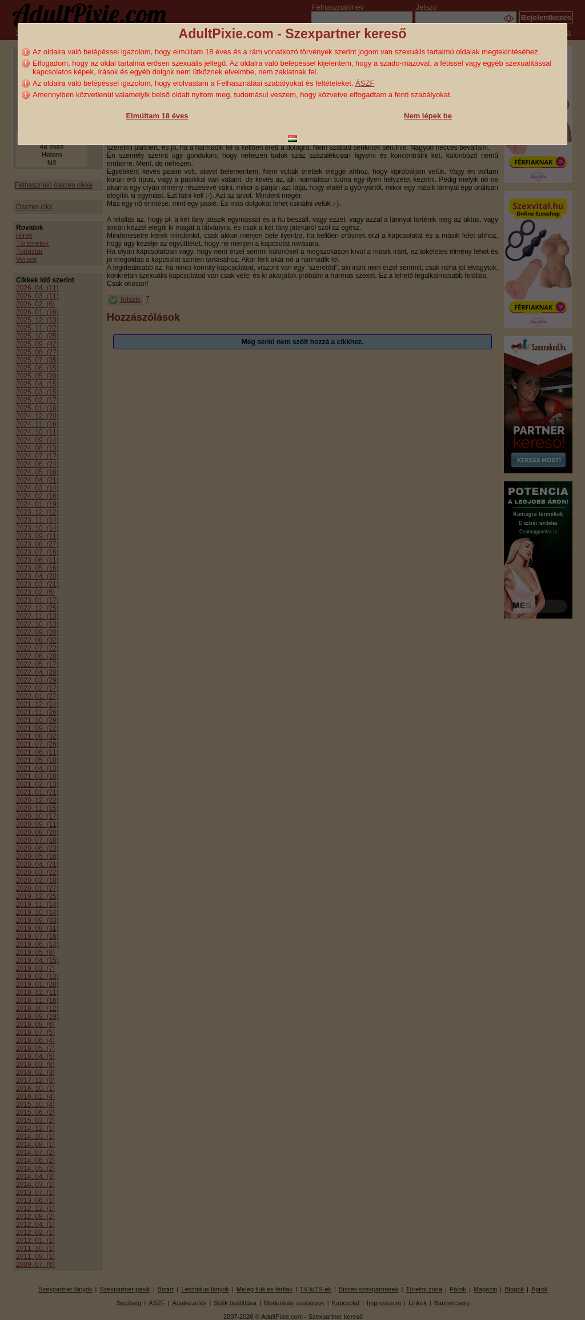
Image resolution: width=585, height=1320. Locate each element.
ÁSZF (364, 83)
